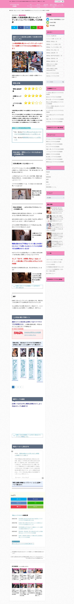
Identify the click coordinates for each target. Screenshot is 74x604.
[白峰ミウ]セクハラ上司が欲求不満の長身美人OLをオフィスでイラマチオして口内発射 (31, 369)
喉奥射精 (48, 174)
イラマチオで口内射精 (14, 5)
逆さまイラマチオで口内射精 (53, 94)
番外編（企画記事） (51, 51)
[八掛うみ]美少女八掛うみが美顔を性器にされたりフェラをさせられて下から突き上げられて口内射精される (27, 557)
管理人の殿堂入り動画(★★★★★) (54, 67)
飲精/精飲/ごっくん (51, 184)
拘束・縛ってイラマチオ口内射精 (55, 116)
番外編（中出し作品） (52, 49)
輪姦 (47, 179)
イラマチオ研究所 (50, 261)
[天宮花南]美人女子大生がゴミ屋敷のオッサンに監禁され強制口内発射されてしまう (31, 528)
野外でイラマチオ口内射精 (53, 139)
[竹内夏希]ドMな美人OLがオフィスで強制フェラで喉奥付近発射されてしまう (28, 552)
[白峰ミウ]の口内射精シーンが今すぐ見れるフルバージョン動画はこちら (28, 436)
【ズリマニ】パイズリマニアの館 (53, 256)
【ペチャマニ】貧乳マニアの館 (53, 259)
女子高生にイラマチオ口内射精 (54, 157)
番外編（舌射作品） (51, 57)
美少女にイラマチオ (52, 73)
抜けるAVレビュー (50, 270)
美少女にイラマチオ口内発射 (38, 6)
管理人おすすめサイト (60, 6)
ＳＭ (47, 172)
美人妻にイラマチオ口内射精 (53, 154)
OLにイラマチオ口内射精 (52, 144)
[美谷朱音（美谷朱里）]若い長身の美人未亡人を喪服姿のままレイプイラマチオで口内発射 (15, 370)
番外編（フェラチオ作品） (53, 46)
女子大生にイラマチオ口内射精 (54, 142)
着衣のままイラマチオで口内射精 (55, 159)
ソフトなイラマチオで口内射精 (54, 149)
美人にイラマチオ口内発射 (31, 6)
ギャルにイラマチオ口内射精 (53, 136)
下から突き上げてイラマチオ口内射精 (20, 543)
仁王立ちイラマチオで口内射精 (54, 119)
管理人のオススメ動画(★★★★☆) (54, 63)
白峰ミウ (32, 543)
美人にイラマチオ (17, 515)
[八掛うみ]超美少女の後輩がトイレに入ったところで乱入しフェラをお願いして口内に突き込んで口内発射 (54, 224)
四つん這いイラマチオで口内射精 (55, 97)
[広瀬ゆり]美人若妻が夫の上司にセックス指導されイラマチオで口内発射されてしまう (31, 524)
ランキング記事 (51, 35)
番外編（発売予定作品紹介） (53, 54)
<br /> (27, 421)
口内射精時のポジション (46, 6)
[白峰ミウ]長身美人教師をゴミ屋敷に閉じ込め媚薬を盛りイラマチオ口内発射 (23, 368)
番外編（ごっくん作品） (53, 43)
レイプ (48, 182)
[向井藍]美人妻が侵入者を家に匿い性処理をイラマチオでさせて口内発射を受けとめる (31, 519)
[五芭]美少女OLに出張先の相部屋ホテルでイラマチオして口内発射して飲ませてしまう (54, 233)
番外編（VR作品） (51, 41)
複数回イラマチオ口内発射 (53, 152)
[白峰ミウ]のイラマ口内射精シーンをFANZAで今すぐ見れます (28, 286)
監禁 (47, 177)
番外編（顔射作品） (51, 60)
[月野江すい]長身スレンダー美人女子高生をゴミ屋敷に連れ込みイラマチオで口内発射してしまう (39, 370)
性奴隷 (48, 169)
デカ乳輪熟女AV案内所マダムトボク (54, 263)
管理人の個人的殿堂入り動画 (53, 6)
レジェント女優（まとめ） (53, 38)
